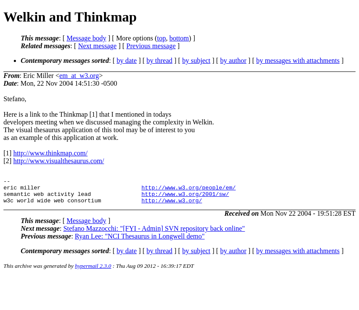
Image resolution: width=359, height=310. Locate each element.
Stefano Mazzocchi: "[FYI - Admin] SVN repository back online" (154, 233)
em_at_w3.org (79, 75)
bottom (179, 38)
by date (127, 60)
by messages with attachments (298, 60)
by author (233, 60)
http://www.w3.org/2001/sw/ (185, 198)
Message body (86, 38)
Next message (97, 46)
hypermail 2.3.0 (93, 271)
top (161, 38)
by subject (196, 60)
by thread (160, 60)
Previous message (151, 46)
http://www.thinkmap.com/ (50, 153)
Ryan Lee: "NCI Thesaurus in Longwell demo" (140, 241)
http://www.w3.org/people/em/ (189, 190)
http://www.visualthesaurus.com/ (58, 160)
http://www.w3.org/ (172, 205)
